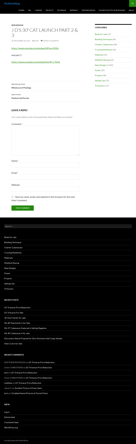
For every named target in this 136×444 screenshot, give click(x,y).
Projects (49, 10)
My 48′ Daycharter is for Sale (17, 323)
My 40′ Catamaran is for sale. (17, 333)
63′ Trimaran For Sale (13, 312)
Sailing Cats (100, 80)
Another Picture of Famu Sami (28, 388)
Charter (38, 10)
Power (21, 10)
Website (15, 184)
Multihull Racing (102, 60)
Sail (29, 10)
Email (14, 172)
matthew (8, 383)
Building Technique (103, 39)
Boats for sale (101, 34)
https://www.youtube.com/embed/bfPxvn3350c (35, 48)
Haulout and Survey (45, 96)
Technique (61, 10)
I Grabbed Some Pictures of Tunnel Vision (29, 393)
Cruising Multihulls (103, 49)
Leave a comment (51, 41)
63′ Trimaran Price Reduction (17, 307)
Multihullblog (12, 3)
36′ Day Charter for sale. (15, 318)
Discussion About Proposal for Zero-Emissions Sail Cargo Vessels (33, 338)
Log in (7, 412)
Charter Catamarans (104, 44)
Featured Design (88, 10)
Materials (74, 10)
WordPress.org (11, 427)
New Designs (17, 25)
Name (15, 160)
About (131, 10)
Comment (17, 124)
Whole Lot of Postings (45, 86)
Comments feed (11, 422)
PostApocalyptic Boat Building (112, 10)
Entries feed (9, 417)
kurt (36, 41)
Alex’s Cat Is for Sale (13, 343)
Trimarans (99, 85)
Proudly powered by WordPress (16, 440)
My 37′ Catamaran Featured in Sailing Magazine (25, 328)
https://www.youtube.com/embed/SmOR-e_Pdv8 (35, 62)
